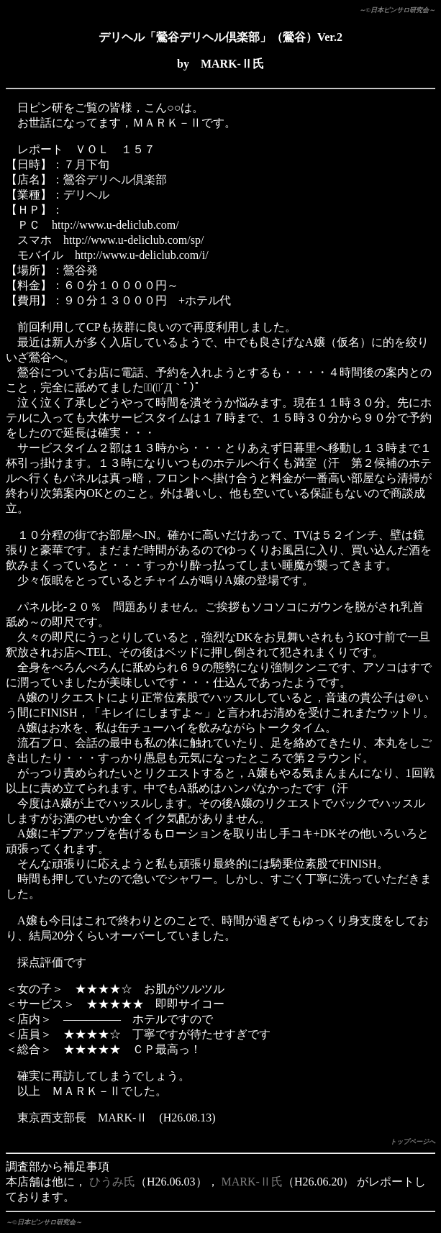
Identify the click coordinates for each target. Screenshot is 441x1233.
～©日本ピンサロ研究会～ (397, 10)
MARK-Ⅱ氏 (252, 1181)
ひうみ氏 (112, 1181)
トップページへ (412, 1141)
